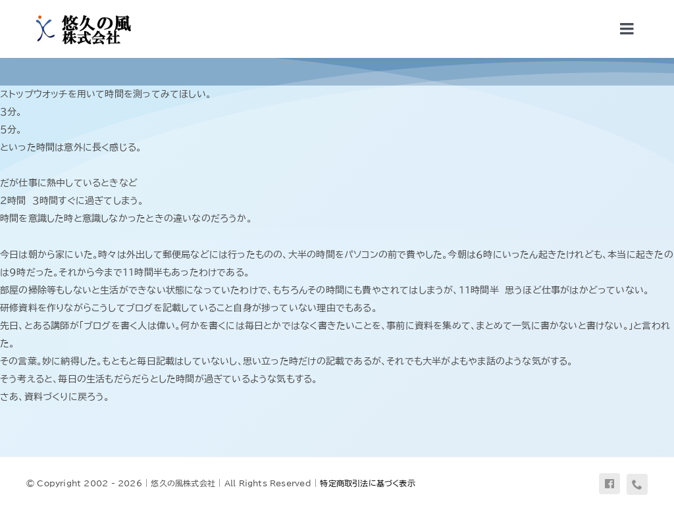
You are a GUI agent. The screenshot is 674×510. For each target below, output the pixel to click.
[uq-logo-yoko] (79, 14)
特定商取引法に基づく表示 (367, 483)
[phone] (637, 484)
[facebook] (609, 483)
